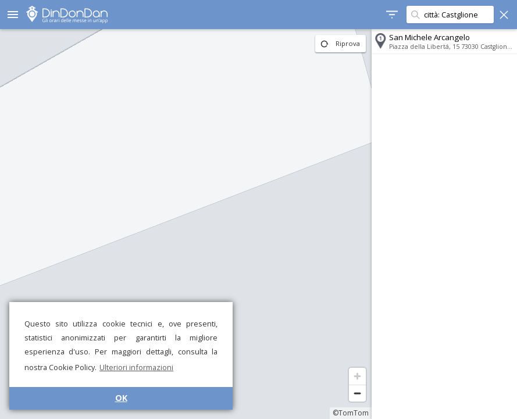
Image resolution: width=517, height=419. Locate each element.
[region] (186, 224)
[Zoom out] (357, 393)
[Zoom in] (357, 376)
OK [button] (121, 397)
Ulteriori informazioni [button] (136, 367)
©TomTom (351, 413)
